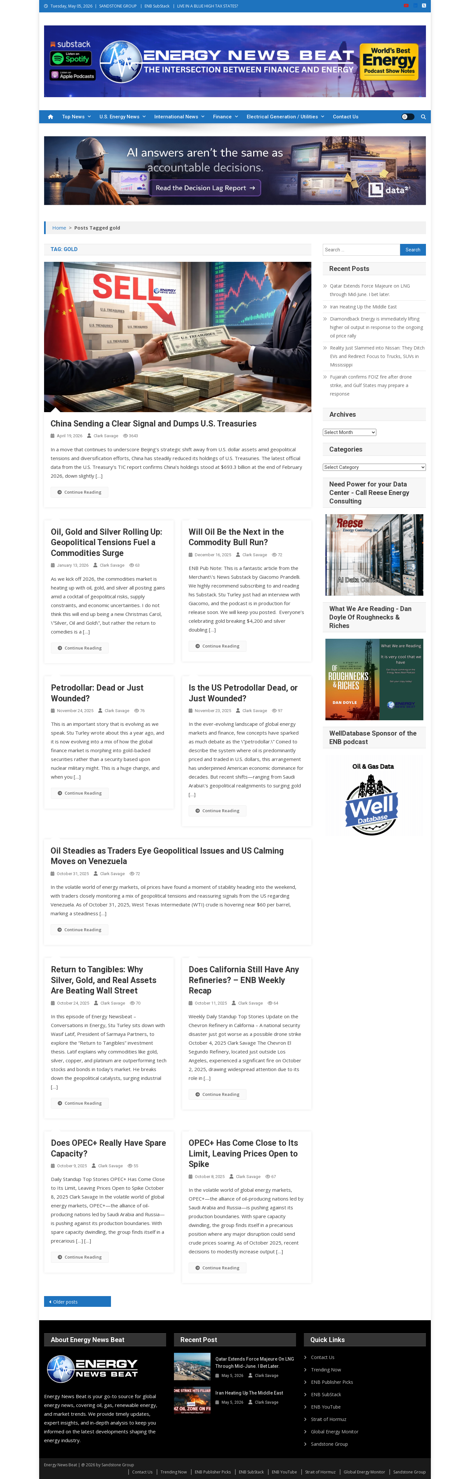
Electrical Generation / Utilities (282, 117)
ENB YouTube (326, 1407)
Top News (73, 117)
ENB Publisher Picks (332, 1382)
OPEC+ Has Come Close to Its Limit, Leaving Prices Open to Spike (243, 1153)
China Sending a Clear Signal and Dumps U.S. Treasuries (154, 423)
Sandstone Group (329, 1444)
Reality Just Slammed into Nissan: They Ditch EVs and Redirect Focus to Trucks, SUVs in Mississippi (377, 356)
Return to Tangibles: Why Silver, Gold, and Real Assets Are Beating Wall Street (103, 980)
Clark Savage (106, 435)
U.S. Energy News (119, 117)
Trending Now (326, 1370)
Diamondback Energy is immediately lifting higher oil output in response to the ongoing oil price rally (376, 327)
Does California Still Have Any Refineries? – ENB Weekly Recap (244, 980)
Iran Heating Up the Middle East (363, 307)
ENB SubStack (157, 6)
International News (176, 117)
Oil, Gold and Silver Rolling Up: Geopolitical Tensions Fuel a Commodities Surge (106, 542)
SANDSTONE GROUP (118, 6)
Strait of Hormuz (328, 1419)
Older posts (65, 1302)
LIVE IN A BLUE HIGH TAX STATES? (207, 6)
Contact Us (345, 117)
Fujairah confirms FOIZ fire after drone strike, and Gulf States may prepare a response (371, 385)
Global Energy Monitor (334, 1431)
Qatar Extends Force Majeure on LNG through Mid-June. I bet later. (370, 290)
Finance (222, 117)
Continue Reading (79, 492)
